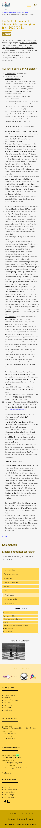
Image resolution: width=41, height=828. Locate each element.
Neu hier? (7, 703)
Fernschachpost (9, 792)
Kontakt (7, 698)
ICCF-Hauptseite (10, 797)
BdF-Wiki (7, 787)
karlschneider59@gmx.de (17, 409)
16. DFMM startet (8, 738)
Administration (9, 824)
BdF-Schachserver (10, 790)
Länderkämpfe (9, 603)
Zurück (4, 536)
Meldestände (8, 578)
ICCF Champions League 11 (12, 762)
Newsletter (7, 622)
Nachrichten (7, 613)
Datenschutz (21, 819)
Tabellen (7, 587)
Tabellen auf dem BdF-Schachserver (15, 625)
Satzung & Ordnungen (12, 700)
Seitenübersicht (9, 695)
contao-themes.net (30, 824)
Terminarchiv (9, 595)
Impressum (11, 819)
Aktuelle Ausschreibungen (12, 619)
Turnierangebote (10, 570)
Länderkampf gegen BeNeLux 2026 (14, 768)
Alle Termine (6, 773)
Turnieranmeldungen (11, 574)
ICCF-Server (7, 631)
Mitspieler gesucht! (10, 599)
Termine (6, 591)
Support (30, 819)
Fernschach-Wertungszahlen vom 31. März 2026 (19, 728)
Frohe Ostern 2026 (9, 733)
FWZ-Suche (8, 705)
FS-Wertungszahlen (11, 582)
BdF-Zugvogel (8, 628)
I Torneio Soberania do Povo (12, 757)
